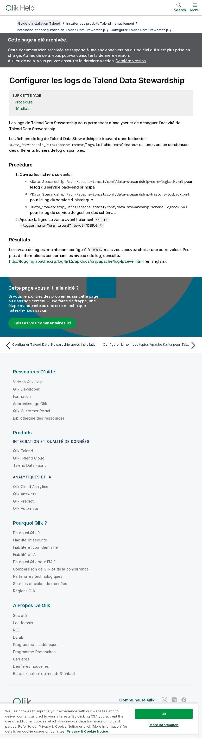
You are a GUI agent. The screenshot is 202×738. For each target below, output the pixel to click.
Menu (194, 10)
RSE (16, 630)
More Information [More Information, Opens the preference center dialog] (164, 725)
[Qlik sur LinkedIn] (174, 700)
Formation (22, 396)
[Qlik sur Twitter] (164, 700)
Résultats (22, 108)
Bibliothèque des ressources (39, 418)
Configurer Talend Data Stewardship (139, 30)
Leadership (23, 623)
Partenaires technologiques (37, 576)
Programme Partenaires (34, 652)
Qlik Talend (23, 451)
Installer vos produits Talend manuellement (100, 23)
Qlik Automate (25, 508)
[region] (99, 720)
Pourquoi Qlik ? (26, 533)
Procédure (24, 102)
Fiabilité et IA (24, 554)
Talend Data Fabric (30, 465)
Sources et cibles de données (40, 583)
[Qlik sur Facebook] (184, 700)
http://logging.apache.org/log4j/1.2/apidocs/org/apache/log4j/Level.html (76, 261)
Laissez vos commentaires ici (42, 323)
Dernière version (131, 60)
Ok (163, 714)
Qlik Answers (24, 494)
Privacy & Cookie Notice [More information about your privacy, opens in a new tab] (87, 731)
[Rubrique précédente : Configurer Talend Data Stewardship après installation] (51, 345)
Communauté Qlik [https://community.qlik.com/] (136, 700)
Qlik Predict (23, 501)
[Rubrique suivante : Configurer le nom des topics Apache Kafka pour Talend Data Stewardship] (150, 345)
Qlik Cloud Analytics (30, 486)
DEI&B (18, 637)
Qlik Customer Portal (31, 411)
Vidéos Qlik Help (28, 382)
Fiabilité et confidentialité (35, 547)
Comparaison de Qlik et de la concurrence (51, 569)
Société (20, 615)
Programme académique (35, 644)
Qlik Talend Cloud (29, 458)
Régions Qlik (24, 591)
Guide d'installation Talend (39, 23)
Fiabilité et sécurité (30, 540)
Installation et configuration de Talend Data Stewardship (61, 30)
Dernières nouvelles (31, 666)
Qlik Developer (26, 389)
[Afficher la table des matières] (10, 23)
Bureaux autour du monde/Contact (44, 673)
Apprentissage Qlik (30, 403)
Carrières (21, 659)
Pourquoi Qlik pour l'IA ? (34, 562)
